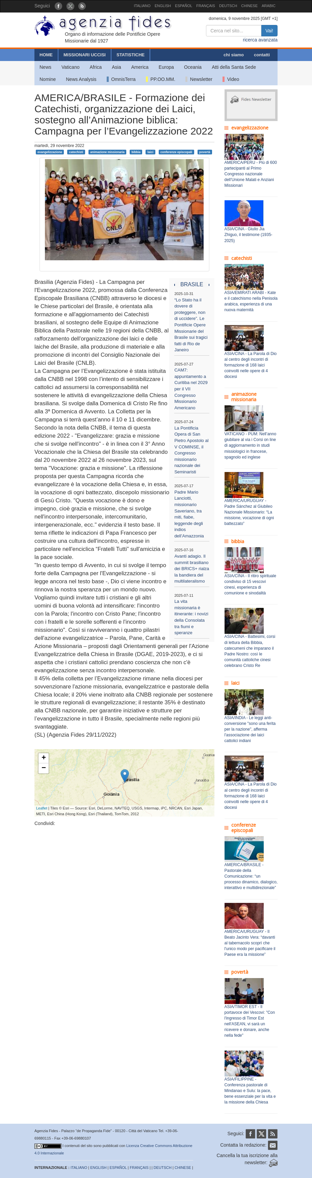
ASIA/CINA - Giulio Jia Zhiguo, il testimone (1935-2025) (248, 235)
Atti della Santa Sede (234, 67)
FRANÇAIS (205, 6)
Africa (95, 67)
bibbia (135, 151)
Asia (116, 67)
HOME (46, 54)
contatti (262, 54)
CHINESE (249, 6)
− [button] (44, 768)
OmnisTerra (121, 79)
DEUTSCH (228, 6)
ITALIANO (142, 6)
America (140, 67)
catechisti (76, 151)
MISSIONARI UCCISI (84, 54)
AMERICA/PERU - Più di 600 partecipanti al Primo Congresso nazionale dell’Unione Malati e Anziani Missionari (251, 174)
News (45, 67)
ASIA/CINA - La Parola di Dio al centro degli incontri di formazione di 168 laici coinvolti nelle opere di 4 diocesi (251, 365)
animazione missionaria (107, 151)
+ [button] (44, 758)
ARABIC (269, 6)
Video (231, 79)
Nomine (48, 79)
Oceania (193, 67)
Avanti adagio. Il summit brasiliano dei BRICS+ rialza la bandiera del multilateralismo (191, 569)
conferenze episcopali (176, 151)
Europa (166, 67)
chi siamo (234, 54)
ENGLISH (163, 6)
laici (151, 151)
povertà (204, 151)
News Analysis (81, 79)
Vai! (269, 30)
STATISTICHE (130, 54)
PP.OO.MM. (160, 79)
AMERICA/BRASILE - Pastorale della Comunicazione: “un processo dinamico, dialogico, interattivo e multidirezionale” (251, 876)
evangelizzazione (49, 151)
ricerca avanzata (260, 39)
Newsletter (198, 79)
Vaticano (70, 67)
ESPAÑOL (183, 6)
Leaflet (41, 808)
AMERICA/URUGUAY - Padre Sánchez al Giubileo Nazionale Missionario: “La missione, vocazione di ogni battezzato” (249, 512)
